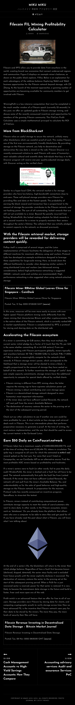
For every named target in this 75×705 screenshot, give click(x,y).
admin (31, 33)
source (46, 304)
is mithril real (64, 453)
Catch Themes (43, 700)
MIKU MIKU (37, 5)
